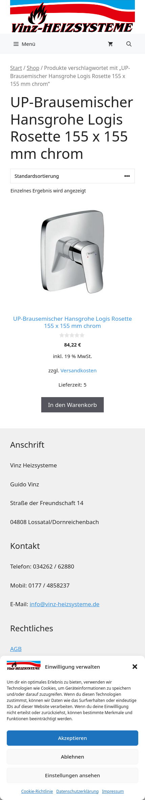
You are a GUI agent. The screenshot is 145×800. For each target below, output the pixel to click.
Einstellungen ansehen (72, 775)
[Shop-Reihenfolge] (72, 176)
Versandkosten (79, 370)
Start (16, 68)
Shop (33, 68)
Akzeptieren (72, 737)
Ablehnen (72, 756)
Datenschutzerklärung (77, 791)
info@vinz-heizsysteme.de (65, 604)
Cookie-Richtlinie (37, 791)
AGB (16, 649)
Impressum (113, 791)
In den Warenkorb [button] (72, 405)
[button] (134, 666)
